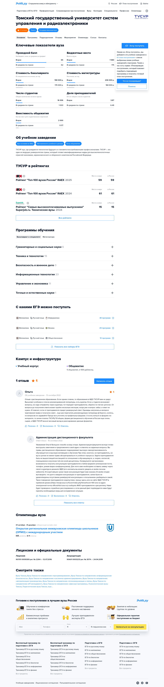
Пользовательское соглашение (73, 683)
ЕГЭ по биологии (92, 657)
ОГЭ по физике (125, 665)
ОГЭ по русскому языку (129, 646)
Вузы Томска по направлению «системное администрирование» (55, 578)
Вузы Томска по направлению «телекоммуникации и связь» (67, 581)
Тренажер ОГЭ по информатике (63, 666)
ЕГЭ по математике (93, 650)
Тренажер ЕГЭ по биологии (27, 663)
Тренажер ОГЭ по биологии (62, 663)
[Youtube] (146, 683)
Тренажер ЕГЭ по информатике (29, 666)
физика (51, 328)
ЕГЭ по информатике (93, 661)
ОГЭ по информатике (128, 661)
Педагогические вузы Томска (35, 586)
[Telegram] (142, 683)
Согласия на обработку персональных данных (89, 634)
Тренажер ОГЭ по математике (62, 653)
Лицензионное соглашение (46, 683)
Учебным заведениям (25, 683)
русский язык (38, 318)
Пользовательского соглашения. (129, 634)
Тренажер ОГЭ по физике (61, 670)
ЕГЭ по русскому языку (94, 646)
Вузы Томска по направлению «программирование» (48, 576)
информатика (53, 318)
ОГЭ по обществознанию (129, 654)
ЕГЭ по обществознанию (95, 654)
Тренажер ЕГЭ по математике (28, 653)
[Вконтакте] (137, 683)
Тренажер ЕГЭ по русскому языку (30, 649)
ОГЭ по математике (127, 650)
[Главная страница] (21, 3)
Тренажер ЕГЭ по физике (26, 670)
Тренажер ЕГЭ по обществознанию (23, 657)
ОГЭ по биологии (126, 657)
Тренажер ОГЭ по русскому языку (64, 649)
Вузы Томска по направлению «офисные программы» (65, 584)
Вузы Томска (21, 576)
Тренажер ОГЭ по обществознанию (57, 657)
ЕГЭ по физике (91, 665)
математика (24, 318)
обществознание (55, 338)
